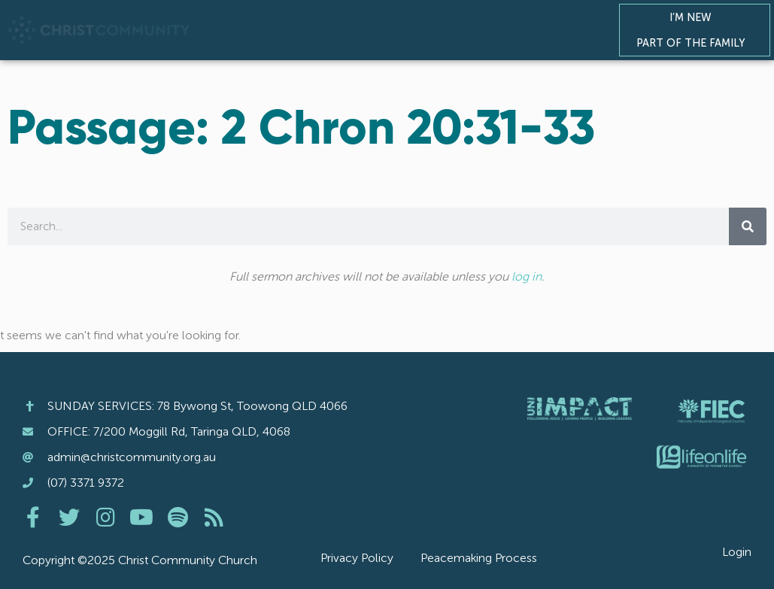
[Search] (747, 226)
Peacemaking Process (478, 558)
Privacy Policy (356, 558)
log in (526, 276)
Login (736, 552)
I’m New (694, 17)
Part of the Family (694, 42)
